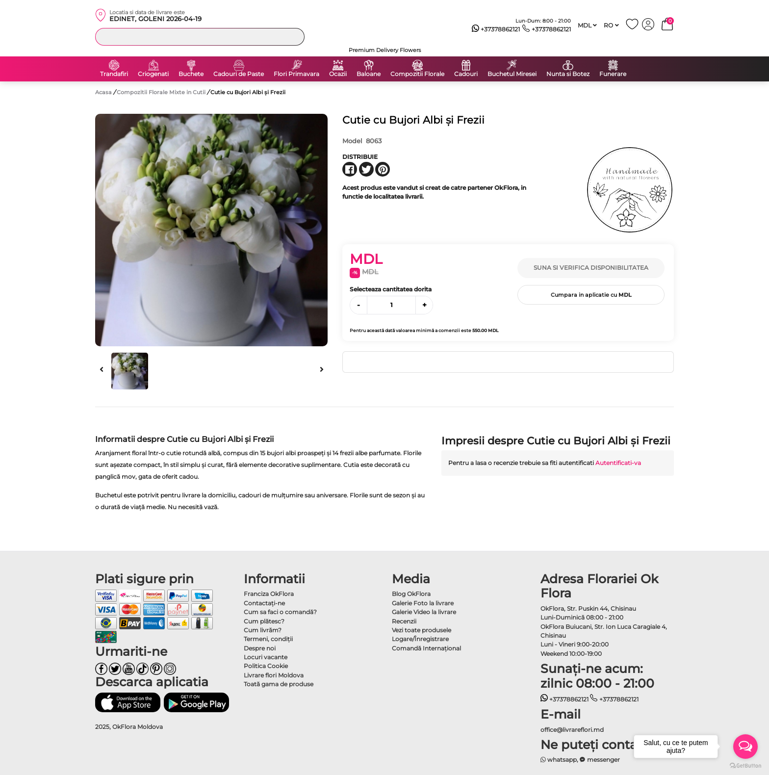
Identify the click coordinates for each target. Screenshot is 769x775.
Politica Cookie (266, 666)
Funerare (612, 74)
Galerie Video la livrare (424, 612)
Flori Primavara (296, 74)
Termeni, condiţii (268, 639)
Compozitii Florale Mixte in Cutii (162, 92)
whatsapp (558, 759)
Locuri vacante (265, 657)
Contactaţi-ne (264, 603)
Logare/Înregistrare (420, 639)
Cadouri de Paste (238, 74)
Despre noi (260, 648)
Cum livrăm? (263, 630)
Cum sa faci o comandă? (280, 612)
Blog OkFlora (411, 593)
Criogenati (153, 74)
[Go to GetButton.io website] (745, 765)
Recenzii (404, 621)
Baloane (369, 74)
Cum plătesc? (264, 621)
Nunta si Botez (568, 74)
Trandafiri (114, 74)
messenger (600, 759)
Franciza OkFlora (269, 593)
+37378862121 (496, 29)
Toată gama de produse (278, 684)
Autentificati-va (618, 462)
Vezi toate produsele (421, 630)
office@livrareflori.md (572, 729)
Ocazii (338, 74)
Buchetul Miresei (512, 74)
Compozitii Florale (417, 74)
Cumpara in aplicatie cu (591, 294)
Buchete (191, 74)
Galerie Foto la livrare (423, 603)
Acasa (103, 92)
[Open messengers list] (745, 746)
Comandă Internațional (426, 648)
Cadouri (466, 74)
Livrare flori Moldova (274, 675)
